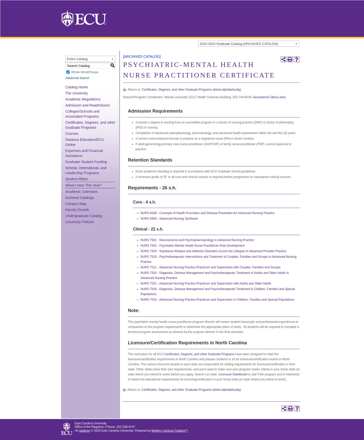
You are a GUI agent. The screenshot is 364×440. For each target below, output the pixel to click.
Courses (72, 134)
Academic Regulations (82, 99)
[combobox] (248, 44)
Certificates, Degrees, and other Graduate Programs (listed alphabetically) (191, 89)
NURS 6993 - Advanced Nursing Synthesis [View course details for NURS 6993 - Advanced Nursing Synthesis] (169, 218)
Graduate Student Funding (86, 162)
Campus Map (75, 204)
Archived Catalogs (79, 198)
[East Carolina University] (83, 18)
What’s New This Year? (83, 185)
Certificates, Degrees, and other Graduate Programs (199, 354)
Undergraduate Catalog (83, 216)
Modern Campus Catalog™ (169, 430)
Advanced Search (77, 78)
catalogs (84, 430)
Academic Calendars (81, 192)
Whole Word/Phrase (84, 72)
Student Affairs (76, 179)
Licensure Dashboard (233, 374)
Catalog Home (76, 87)
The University (76, 93)
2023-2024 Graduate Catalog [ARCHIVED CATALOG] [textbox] (239, 44)
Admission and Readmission (87, 105)
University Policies (79, 222)
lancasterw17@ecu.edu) (269, 97)
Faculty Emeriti (77, 210)
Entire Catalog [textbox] (77, 59)
